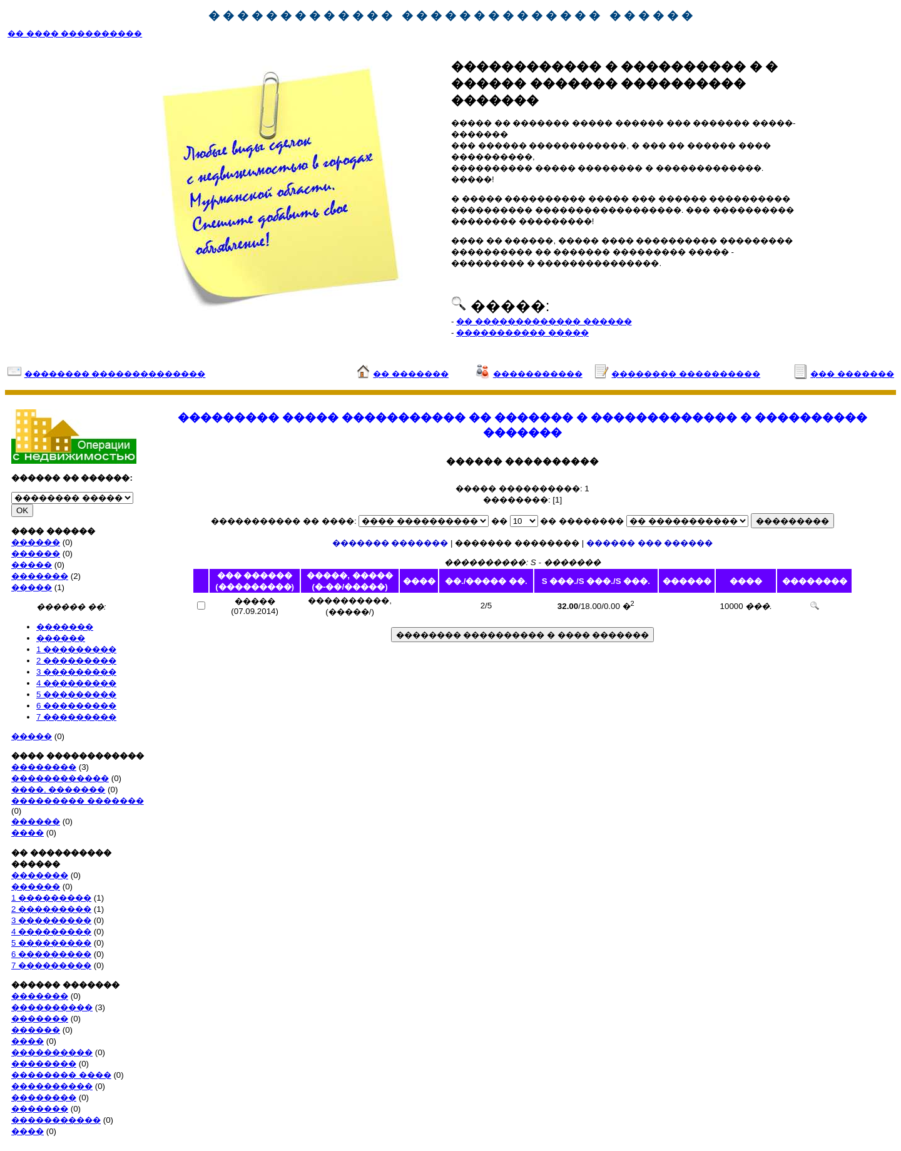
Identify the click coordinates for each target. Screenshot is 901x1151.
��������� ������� (77, 801)
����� (31, 565)
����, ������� (58, 789)
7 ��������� (76, 717)
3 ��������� (76, 672)
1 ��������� (76, 649)
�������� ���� (61, 1075)
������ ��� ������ (649, 543)
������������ (60, 778)
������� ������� (390, 543)
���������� (52, 1007)
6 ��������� (76, 705)
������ (35, 542)
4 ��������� (76, 683)
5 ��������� (76, 694)
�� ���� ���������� (75, 33)
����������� (56, 1120)
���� (27, 832)
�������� (43, 767)
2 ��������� (76, 660)
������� (39, 576)
